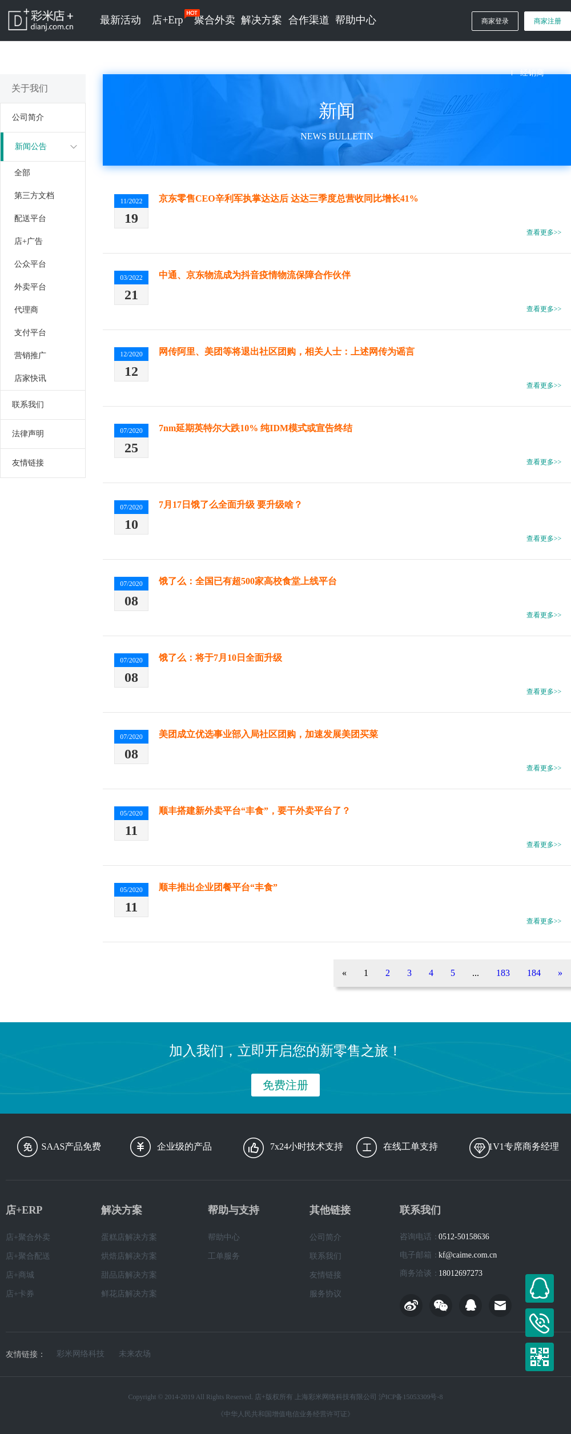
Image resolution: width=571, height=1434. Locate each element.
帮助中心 (355, 20)
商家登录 (495, 21)
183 (503, 973)
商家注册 (547, 21)
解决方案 (261, 20)
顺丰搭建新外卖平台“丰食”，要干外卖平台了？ (255, 811)
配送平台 (30, 218)
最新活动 (120, 20)
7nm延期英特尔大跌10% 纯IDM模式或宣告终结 (255, 428)
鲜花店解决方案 (129, 1294)
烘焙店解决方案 (129, 1256)
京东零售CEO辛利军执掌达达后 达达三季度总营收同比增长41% (289, 198)
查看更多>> (544, 232)
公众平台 (30, 264)
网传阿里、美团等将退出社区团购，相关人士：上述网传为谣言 (287, 351)
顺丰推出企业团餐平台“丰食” (218, 887)
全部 (22, 172)
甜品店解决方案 (129, 1275)
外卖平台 (30, 287)
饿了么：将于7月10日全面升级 (220, 657)
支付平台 (30, 332)
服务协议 (325, 1294)
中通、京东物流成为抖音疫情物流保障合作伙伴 (255, 275)
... (475, 973)
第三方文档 (34, 195)
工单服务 (224, 1256)
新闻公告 (31, 146)
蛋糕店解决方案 (129, 1237)
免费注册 (285, 1085)
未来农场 (135, 1354)
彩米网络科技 (80, 1354)
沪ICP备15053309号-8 (411, 1397)
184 (534, 973)
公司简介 (28, 117)
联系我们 (28, 404)
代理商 (26, 310)
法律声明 (28, 433)
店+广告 (28, 241)
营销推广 (30, 355)
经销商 (532, 73)
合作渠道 (308, 20)
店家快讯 (30, 378)
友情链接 (28, 463)
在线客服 (539, 1288)
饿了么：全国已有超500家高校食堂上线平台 (248, 581)
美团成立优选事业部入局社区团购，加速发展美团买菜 (268, 734)
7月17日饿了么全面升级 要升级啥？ (231, 504)
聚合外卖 (214, 20)
